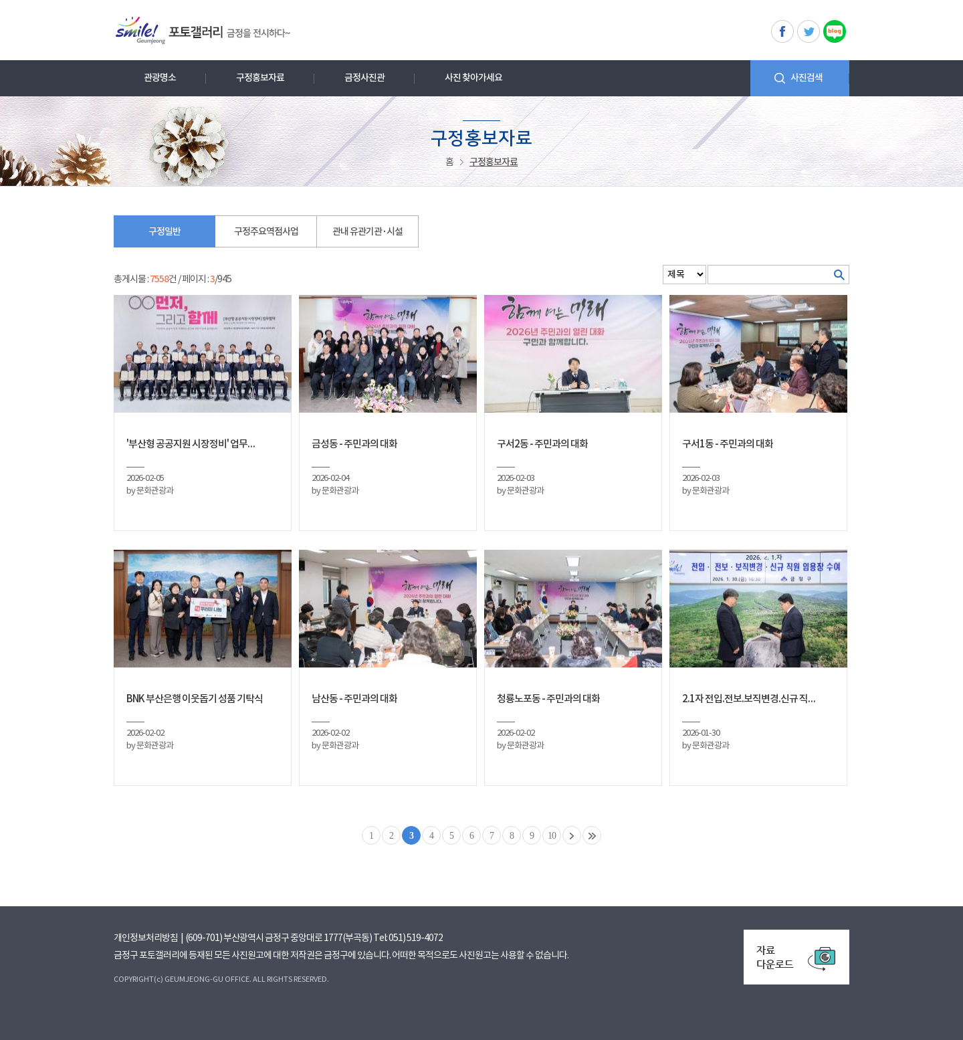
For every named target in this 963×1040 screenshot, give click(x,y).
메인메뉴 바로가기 (0, 0)
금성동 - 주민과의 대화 (354, 444)
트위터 (808, 31)
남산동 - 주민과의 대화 (354, 699)
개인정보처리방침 (146, 938)
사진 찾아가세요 (473, 78)
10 (552, 836)
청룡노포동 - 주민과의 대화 (548, 699)
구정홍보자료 (260, 78)
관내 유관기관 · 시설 (367, 231)
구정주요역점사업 (266, 231)
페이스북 (782, 31)
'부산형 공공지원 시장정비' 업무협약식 (194, 444)
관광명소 (160, 78)
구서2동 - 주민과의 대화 (542, 444)
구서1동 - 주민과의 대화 (727, 444)
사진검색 (806, 78)
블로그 (834, 31)
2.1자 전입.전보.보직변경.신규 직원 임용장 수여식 (750, 699)
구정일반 (164, 231)
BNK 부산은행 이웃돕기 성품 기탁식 (194, 699)
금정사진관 (364, 78)
